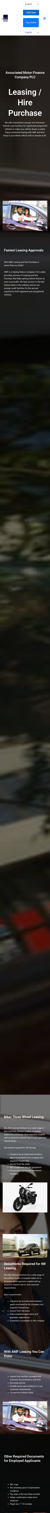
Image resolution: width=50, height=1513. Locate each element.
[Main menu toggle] (44, 18)
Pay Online (31, 22)
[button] (31, 12)
